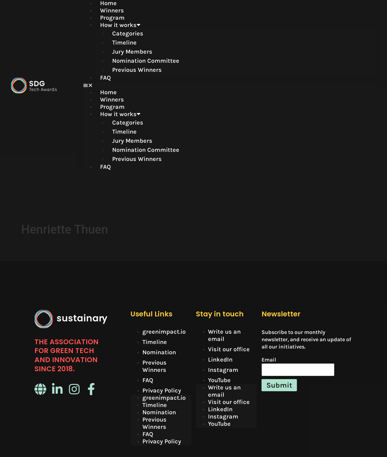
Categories (127, 33)
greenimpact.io (164, 282)
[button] (230, 85)
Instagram (223, 320)
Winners (112, 10)
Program (112, 17)
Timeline (124, 42)
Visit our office (229, 300)
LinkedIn (220, 310)
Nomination (159, 303)
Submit (279, 336)
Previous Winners (137, 69)
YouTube (219, 331)
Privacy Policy (161, 341)
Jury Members (132, 51)
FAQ (105, 77)
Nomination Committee (145, 60)
